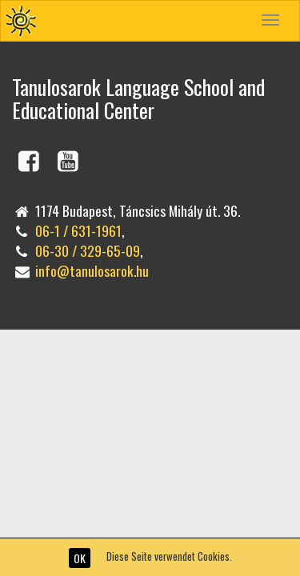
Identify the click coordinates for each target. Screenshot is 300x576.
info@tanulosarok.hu (92, 270)
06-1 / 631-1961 (78, 230)
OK (80, 558)
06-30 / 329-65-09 (87, 250)
